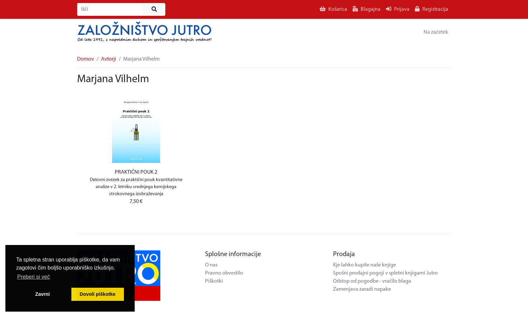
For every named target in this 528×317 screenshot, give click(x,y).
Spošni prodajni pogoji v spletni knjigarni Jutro (385, 273)
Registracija (431, 9)
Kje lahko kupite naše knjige (364, 265)
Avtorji (108, 59)
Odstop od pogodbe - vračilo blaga (372, 281)
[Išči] (110, 9)
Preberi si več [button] (33, 277)
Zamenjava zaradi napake (362, 289)
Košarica (333, 9)
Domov (85, 59)
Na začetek (436, 32)
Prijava (397, 9)
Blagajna (367, 9)
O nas (211, 265)
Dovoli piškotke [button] (98, 294)
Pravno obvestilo (224, 273)
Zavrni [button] (42, 294)
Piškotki (214, 281)
